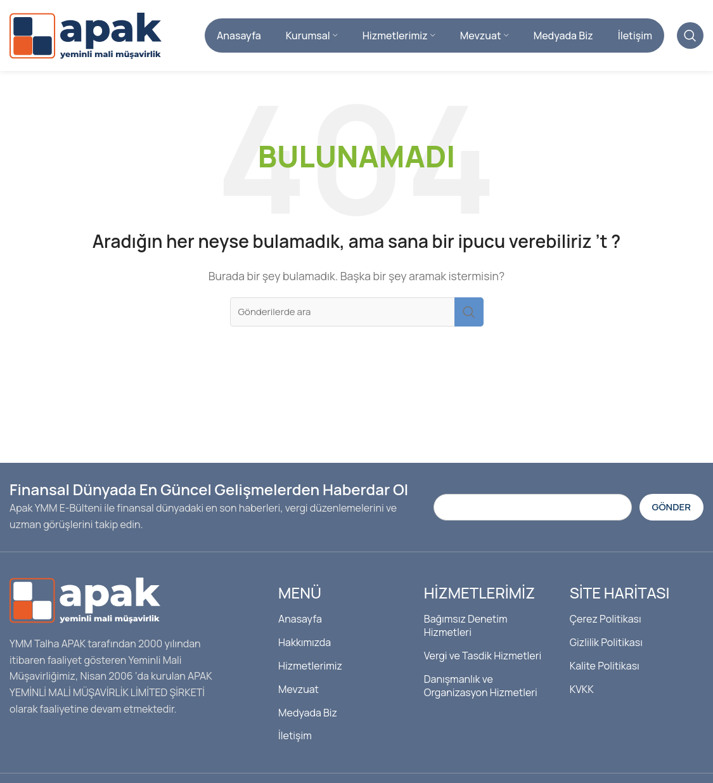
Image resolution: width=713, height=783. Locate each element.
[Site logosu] (86, 37)
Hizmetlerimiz (310, 670)
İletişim (295, 740)
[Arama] (690, 38)
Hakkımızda (304, 647)
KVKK (582, 694)
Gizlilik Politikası (606, 647)
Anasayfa (300, 624)
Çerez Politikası (605, 624)
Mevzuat (298, 694)
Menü (299, 597)
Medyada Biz (307, 717)
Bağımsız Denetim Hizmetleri (466, 630)
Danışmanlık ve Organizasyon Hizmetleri (480, 690)
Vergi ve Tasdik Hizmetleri (482, 660)
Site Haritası (620, 597)
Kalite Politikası (604, 670)
